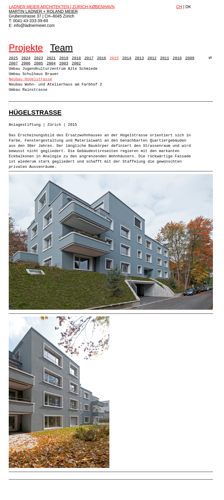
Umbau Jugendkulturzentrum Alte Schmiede (53, 69)
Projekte (26, 47)
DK (188, 6)
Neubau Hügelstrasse (30, 79)
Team (61, 47)
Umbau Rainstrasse (28, 90)
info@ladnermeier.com (34, 25)
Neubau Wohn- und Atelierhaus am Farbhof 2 (55, 84)
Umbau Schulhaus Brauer (34, 74)
